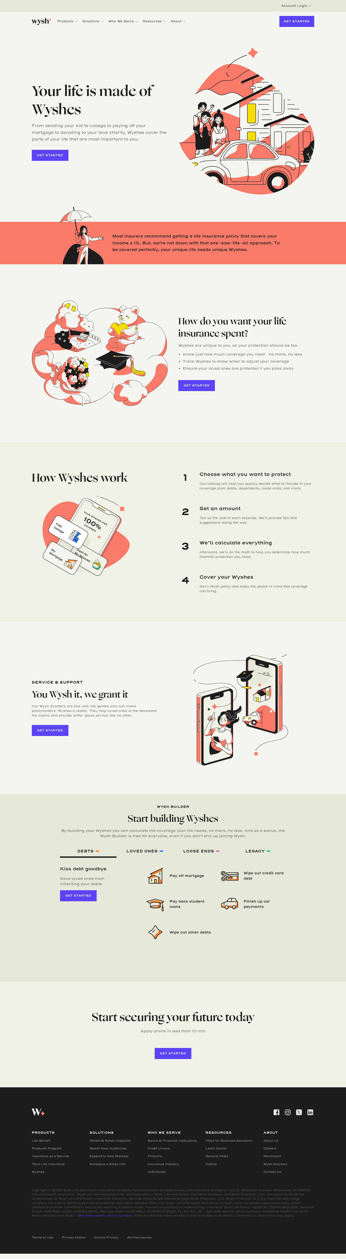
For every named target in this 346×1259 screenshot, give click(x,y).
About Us (270, 1140)
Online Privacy (106, 1237)
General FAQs (216, 1156)
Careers (269, 1148)
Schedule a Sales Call (108, 1164)
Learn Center (216, 1148)
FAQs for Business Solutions (228, 1140)
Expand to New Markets (109, 1156)
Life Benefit (41, 1140)
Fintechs (155, 1156)
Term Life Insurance (48, 1164)
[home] (41, 21)
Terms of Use (42, 1237)
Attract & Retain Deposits (110, 1140)
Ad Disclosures (139, 1237)
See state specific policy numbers (105, 1215)
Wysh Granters (275, 1164)
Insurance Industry (163, 1164)
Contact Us (272, 1171)
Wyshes (38, 1171)
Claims (211, 1164)
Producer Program (47, 1148)
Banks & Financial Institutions (172, 1140)
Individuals (157, 1171)
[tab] (88, 852)
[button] (296, 6)
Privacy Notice (73, 1237)
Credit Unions (159, 1148)
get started (50, 155)
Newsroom (272, 1156)
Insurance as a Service (50, 1156)
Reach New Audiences (108, 1148)
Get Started (297, 21)
